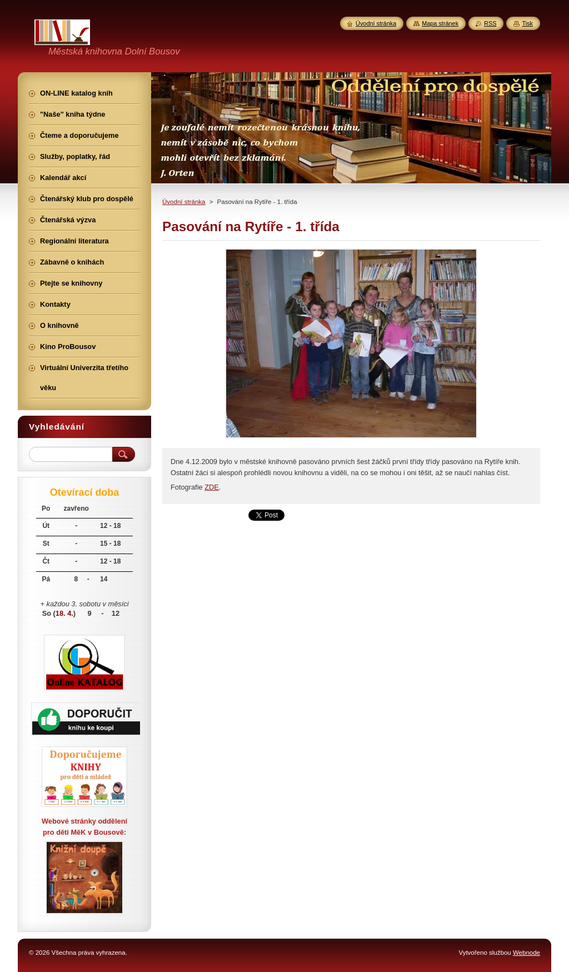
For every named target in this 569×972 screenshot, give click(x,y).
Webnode (526, 952)
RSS (490, 23)
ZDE (211, 487)
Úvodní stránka (183, 201)
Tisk (527, 23)
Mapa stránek (440, 23)
